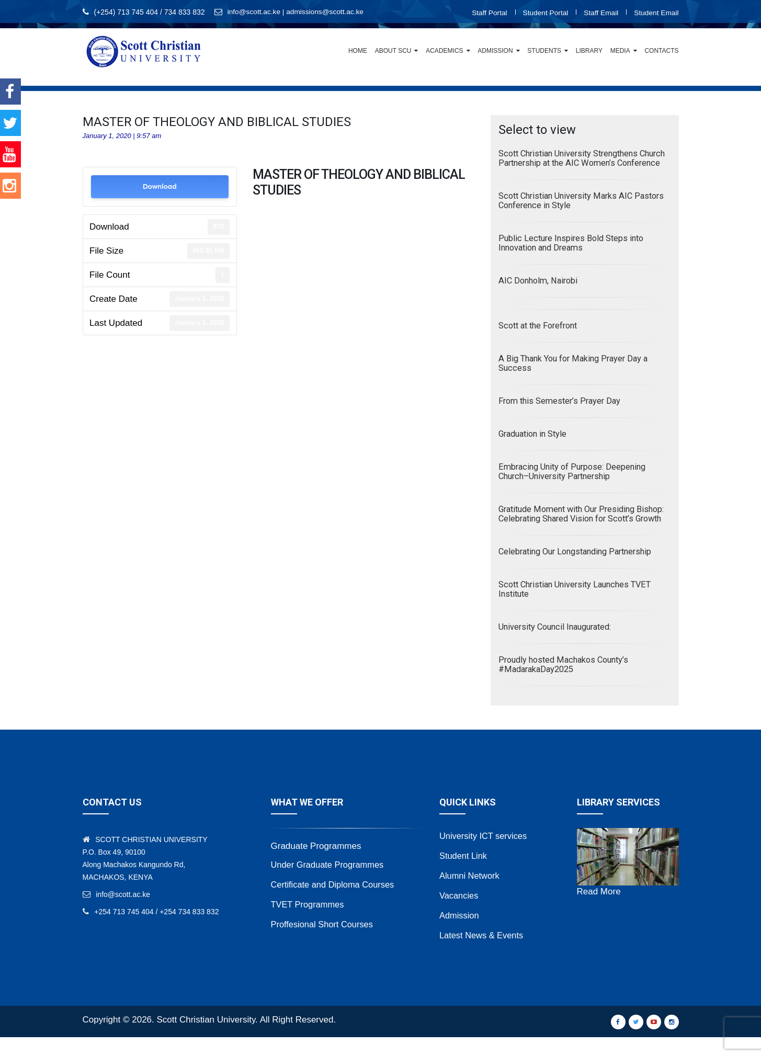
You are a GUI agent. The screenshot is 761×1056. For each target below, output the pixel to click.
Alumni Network (470, 894)
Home (357, 50)
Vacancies (459, 914)
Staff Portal (486, 12)
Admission (495, 50)
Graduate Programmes (316, 865)
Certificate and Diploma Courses (335, 903)
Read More (599, 910)
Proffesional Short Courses (324, 943)
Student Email (655, 12)
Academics (444, 50)
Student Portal (543, 12)
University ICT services (484, 854)
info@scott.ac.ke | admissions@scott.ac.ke (297, 12)
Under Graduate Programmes (329, 883)
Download (159, 186)
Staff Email (599, 12)
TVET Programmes (309, 923)
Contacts (661, 50)
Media (620, 50)
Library (589, 50)
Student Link (464, 874)
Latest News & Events (482, 954)
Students (544, 50)
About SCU (393, 50)
